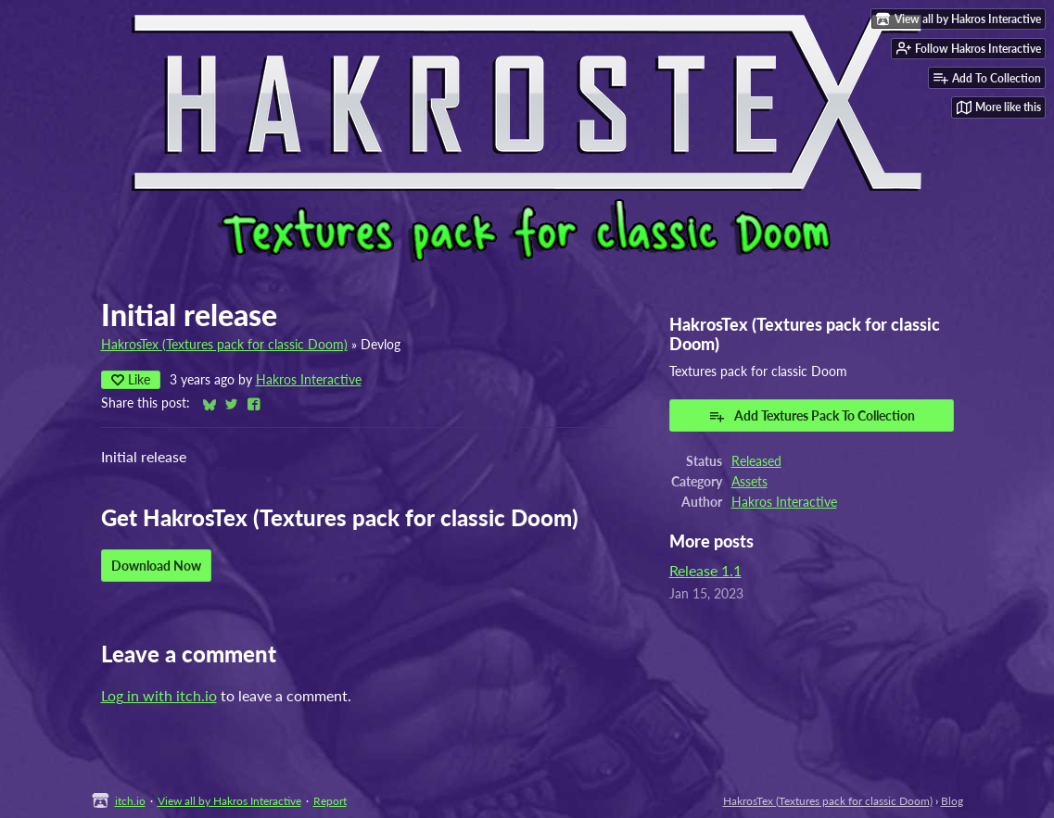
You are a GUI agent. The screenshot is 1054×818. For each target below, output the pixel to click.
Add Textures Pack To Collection (811, 416)
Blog (952, 801)
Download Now (156, 565)
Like (130, 379)
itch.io (130, 801)
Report (330, 801)
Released (756, 461)
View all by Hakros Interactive (229, 801)
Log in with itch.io (159, 695)
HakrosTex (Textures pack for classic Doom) (224, 344)
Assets (749, 481)
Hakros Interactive (309, 379)
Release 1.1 (705, 570)
